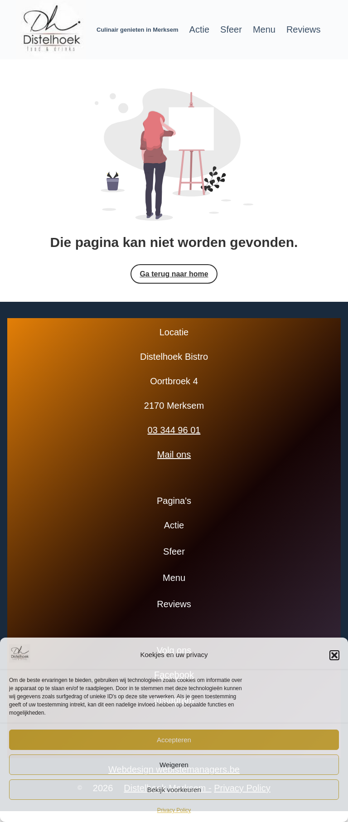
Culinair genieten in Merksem (138, 29)
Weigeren (174, 765)
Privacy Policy (174, 810)
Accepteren (174, 740)
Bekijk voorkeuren (174, 789)
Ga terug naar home (174, 274)
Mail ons (174, 454)
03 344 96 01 (174, 430)
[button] (334, 655)
